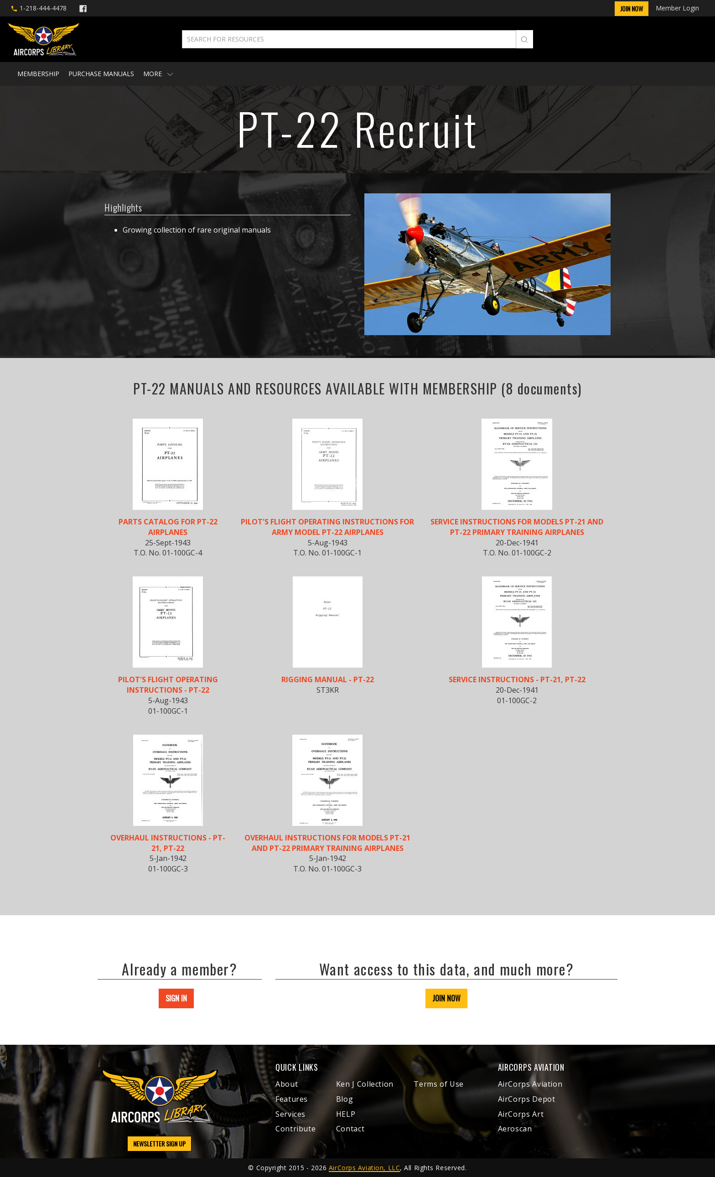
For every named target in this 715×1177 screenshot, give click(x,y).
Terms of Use (439, 1084)
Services (290, 1114)
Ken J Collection (365, 1084)
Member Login (677, 8)
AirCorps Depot (526, 1099)
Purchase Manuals (101, 73)
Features (291, 1099)
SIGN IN (176, 998)
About (286, 1084)
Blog (344, 1099)
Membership (38, 73)
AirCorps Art (521, 1114)
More (158, 73)
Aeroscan (515, 1129)
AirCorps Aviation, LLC (364, 1167)
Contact (350, 1129)
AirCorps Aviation (530, 1084)
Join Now (631, 8)
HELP (346, 1114)
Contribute (295, 1129)
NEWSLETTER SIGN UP (159, 1143)
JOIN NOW (446, 998)
